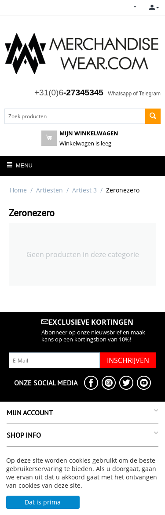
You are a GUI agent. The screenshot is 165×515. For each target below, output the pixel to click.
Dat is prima (43, 502)
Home (18, 190)
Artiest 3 (84, 190)
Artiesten (49, 190)
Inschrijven (128, 360)
